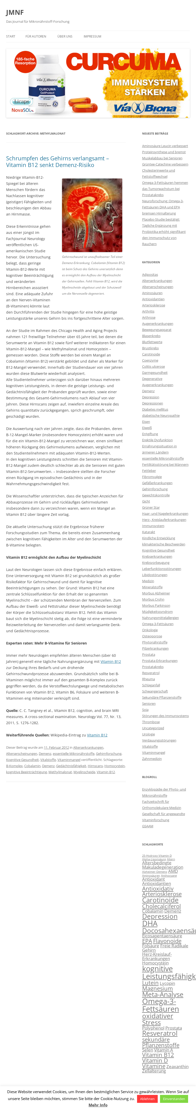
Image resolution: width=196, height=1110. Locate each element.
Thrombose (151, 722)
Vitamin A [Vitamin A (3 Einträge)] (163, 1050)
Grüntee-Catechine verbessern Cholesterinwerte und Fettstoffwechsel (165, 170)
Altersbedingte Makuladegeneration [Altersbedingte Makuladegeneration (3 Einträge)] (162, 865)
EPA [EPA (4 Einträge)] (147, 941)
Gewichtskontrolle (156, 495)
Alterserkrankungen (88, 747)
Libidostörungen (154, 574)
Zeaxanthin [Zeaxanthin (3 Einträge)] (177, 1066)
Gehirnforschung (108, 753)
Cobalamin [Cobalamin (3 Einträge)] (152, 911)
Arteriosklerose (153, 305)
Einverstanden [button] (174, 1098)
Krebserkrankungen (157, 556)
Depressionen (152, 403)
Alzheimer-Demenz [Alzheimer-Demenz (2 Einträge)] (154, 872)
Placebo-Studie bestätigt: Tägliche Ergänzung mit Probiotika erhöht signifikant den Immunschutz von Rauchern (164, 231)
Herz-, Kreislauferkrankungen (164, 519)
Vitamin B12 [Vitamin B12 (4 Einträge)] (158, 1054)
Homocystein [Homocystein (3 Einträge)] (155, 963)
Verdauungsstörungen (159, 740)
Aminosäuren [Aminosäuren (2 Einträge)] (151, 875)
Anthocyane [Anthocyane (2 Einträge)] (169, 875)
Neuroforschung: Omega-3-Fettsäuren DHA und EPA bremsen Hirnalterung (162, 207)
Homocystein (114, 765)
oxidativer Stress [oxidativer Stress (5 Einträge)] (157, 1019)
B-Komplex (14, 765)
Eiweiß (147, 427)
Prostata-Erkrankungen (160, 660)
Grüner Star (151, 507)
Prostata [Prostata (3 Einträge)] (173, 1028)
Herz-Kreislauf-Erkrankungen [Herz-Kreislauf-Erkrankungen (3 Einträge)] (157, 956)
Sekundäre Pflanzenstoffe (161, 697)
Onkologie (150, 630)
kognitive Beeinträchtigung (26, 772)
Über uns (64, 36)
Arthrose (148, 317)
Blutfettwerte (152, 342)
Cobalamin (32, 765)
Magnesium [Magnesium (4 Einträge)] (157, 988)
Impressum (92, 36)
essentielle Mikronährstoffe (73, 753)
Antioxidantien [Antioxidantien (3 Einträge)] (156, 883)
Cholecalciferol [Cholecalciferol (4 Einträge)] (161, 906)
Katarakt (148, 532)
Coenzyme (150, 360)
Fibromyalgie (152, 476)
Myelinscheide (84, 772)
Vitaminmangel (68, 759)
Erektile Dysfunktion (157, 440)
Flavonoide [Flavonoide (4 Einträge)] (167, 941)
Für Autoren (36, 36)
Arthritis (148, 311)
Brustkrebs (150, 348)
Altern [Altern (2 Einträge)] (171, 859)
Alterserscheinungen (21, 753)
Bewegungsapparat (157, 329)
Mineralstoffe (152, 587)
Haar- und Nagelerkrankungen (165, 513)
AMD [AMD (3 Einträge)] (173, 871)
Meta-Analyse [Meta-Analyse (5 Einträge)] (162, 994)
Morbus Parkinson (156, 605)
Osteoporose (152, 636)
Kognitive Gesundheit (22, 759)
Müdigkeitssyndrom (157, 611)
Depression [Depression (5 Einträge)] (160, 916)
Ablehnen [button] (147, 1098)
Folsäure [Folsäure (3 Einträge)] (150, 946)
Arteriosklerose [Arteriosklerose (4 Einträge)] (162, 894)
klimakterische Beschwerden (163, 544)
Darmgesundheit (155, 372)
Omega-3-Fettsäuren (158, 624)
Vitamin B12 (111, 661)
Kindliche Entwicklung (158, 538)
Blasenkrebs (151, 335)
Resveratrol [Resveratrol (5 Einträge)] (160, 1033)
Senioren (149, 703)
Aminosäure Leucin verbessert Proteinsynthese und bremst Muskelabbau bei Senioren (165, 152)
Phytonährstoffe (154, 642)
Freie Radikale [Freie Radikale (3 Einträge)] (174, 946)
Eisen (146, 421)
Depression (150, 397)
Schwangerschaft (155, 691)
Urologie (148, 734)
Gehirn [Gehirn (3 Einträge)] (149, 950)
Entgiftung (150, 434)
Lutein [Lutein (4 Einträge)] (150, 982)
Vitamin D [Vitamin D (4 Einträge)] (155, 1060)
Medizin (148, 581)
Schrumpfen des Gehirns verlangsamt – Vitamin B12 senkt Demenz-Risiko (57, 161)
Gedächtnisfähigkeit (71, 765)
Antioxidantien (153, 299)
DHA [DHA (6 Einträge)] (149, 923)
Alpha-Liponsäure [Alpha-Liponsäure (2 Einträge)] (154, 859)
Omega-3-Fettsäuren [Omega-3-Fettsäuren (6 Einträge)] (160, 1005)
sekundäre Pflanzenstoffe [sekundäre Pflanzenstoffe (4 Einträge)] (160, 1042)
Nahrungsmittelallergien (160, 617)
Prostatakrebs (153, 666)
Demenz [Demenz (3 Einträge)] (172, 911)
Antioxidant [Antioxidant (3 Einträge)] (153, 879)
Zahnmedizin (152, 758)
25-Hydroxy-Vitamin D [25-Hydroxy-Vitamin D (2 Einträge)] (157, 855)
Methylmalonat (60, 772)
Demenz (45, 753)
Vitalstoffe (48, 759)
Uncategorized (153, 728)
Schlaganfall (151, 685)
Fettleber (149, 470)
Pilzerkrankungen (155, 648)
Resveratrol (151, 673)
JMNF (15, 12)
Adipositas (150, 274)
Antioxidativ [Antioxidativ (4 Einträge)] (158, 888)
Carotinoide (151, 354)
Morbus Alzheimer (156, 593)
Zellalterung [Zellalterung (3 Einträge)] (154, 1071)
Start (10, 36)
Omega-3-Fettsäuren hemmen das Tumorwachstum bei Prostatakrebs (165, 188)
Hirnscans (95, 765)
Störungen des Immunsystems (165, 715)
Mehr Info (98, 1104)
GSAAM (147, 826)
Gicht (146, 501)
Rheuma (148, 679)
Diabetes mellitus (155, 409)
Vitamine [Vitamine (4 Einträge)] (153, 1066)
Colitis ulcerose (153, 366)
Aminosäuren (152, 293)
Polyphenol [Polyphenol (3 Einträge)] (153, 1028)
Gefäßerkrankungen (157, 483)
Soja (145, 709)
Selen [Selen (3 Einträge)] (147, 1050)
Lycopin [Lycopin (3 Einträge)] (167, 983)
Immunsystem (153, 525)
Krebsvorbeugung (155, 562)
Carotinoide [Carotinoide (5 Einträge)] (160, 899)
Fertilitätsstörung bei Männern (165, 464)
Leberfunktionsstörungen (161, 568)
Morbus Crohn (153, 599)
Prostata (148, 654)
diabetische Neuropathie (161, 415)
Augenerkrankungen (157, 323)
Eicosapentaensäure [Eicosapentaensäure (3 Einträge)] (162, 936)
